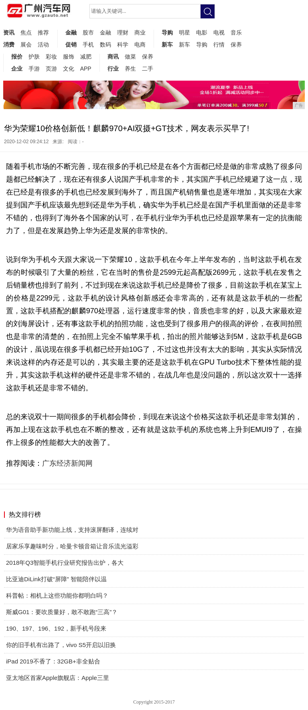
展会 (26, 44)
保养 (236, 44)
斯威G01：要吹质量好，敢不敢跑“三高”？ (62, 612)
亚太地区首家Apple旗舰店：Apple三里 (57, 677)
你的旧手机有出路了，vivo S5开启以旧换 (61, 644)
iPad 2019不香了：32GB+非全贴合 (53, 661)
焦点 (26, 32)
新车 (167, 44)
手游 (34, 68)
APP (85, 68)
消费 (8, 44)
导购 (167, 32)
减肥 (85, 56)
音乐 (236, 32)
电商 (140, 44)
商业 (140, 32)
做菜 (130, 56)
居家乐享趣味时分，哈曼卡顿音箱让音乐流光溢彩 (72, 546)
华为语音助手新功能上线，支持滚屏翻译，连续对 (72, 529)
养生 (130, 68)
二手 (147, 68)
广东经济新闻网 (67, 463)
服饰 (68, 56)
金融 (71, 32)
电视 (219, 32)
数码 (105, 44)
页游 (51, 68)
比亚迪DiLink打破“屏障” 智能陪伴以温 (56, 579)
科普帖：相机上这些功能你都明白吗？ (57, 595)
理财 (122, 32)
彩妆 (51, 56)
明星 (184, 32)
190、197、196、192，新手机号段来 (56, 628)
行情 (219, 44)
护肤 (34, 56)
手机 (88, 44)
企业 (16, 68)
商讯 (113, 56)
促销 (71, 44)
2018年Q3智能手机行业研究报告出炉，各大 (65, 562)
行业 (113, 68)
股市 (88, 32)
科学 (122, 44)
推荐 (43, 32)
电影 (201, 32)
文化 (68, 68)
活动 (43, 44)
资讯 (8, 32)
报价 (16, 56)
